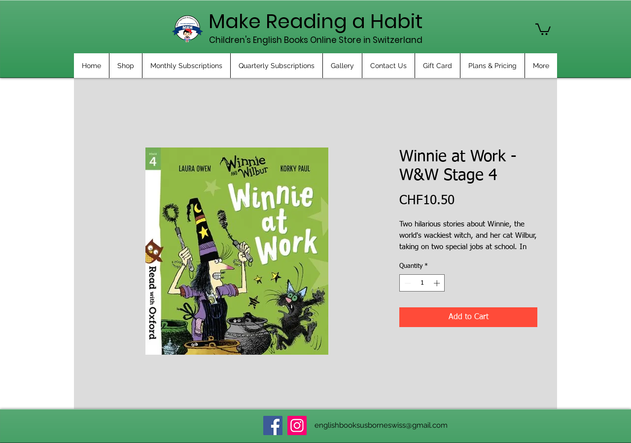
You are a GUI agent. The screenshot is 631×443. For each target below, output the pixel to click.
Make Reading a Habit (316, 21)
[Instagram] (297, 425)
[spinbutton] (422, 283)
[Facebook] (272, 425)
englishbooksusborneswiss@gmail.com (381, 425)
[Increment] (438, 283)
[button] (543, 28)
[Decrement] (407, 283)
